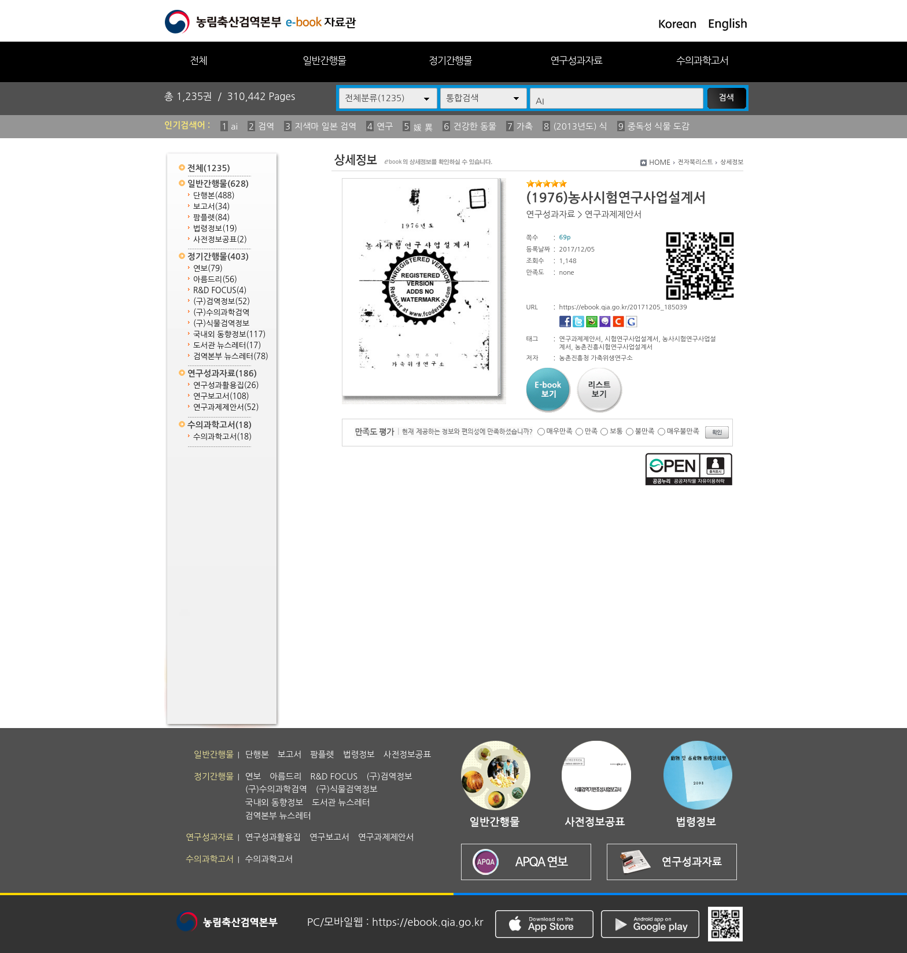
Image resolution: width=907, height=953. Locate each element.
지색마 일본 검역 (325, 126)
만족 (591, 431)
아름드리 (215, 279)
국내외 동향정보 (229, 334)
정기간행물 (450, 60)
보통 (616, 431)
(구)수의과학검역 (221, 312)
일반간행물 (324, 60)
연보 (208, 268)
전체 (198, 60)
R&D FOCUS (219, 290)
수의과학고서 (702, 60)
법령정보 (215, 228)
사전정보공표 (220, 239)
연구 (385, 126)
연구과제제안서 (226, 407)
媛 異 (423, 127)
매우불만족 (683, 431)
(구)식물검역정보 (221, 323)
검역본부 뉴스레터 (230, 356)
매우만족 (560, 431)
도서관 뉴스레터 (227, 345)
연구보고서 (221, 396)
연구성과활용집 (226, 385)
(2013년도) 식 (580, 126)
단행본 (214, 196)
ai (234, 126)
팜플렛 (211, 217)
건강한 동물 (474, 126)
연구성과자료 (576, 60)
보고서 (211, 206)
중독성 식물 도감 (659, 126)
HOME (659, 162)
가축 (525, 126)
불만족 (645, 431)
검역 (266, 126)
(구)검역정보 (221, 301)
